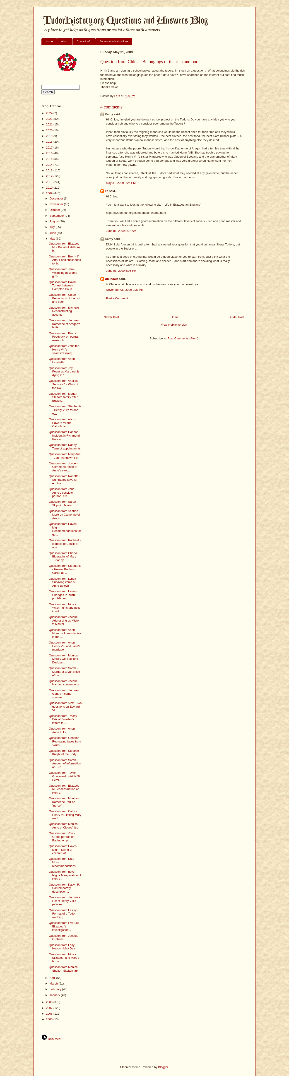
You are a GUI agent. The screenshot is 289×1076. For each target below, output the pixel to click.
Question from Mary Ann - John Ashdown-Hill (64, 455)
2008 (49, 1002)
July (53, 227)
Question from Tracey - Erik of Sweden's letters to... (64, 719)
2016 (49, 153)
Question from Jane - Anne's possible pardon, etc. (62, 492)
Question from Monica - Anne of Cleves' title (64, 825)
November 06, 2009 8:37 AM (125, 289)
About (64, 41)
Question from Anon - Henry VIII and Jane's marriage (64, 646)
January (55, 995)
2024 (49, 113)
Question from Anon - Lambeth (63, 360)
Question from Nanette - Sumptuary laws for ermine (64, 479)
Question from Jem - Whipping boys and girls (63, 272)
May (53, 238)
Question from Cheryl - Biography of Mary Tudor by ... (63, 556)
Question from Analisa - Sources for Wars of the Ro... (64, 384)
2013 (49, 170)
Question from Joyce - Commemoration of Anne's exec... (63, 467)
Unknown (111, 279)
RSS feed (50, 1039)
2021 (49, 124)
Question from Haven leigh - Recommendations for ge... (65, 529)
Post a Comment (117, 298)
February (56, 989)
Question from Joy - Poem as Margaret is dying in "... (64, 371)
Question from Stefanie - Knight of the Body (65, 752)
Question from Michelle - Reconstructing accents (65, 311)
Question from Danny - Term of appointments (64, 446)
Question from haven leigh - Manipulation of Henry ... (65, 875)
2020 (49, 130)
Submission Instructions (113, 41)
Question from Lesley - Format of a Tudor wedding (63, 913)
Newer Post (111, 317)
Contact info (84, 41)
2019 (49, 136)
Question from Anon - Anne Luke (63, 730)
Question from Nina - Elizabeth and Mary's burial (64, 958)
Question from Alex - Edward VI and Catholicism (62, 423)
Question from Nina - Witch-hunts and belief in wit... (65, 608)
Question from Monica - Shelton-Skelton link (64, 968)
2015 (49, 159)
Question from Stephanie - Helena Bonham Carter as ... (65, 569)
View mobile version (174, 324)
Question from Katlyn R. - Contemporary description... (65, 888)
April (53, 978)
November (57, 204)
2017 (49, 147)
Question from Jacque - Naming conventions (64, 682)
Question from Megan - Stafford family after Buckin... (64, 397)
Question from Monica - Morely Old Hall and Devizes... (64, 659)
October (55, 209)
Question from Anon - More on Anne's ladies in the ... (65, 633)
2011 (49, 182)
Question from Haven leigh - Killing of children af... (63, 849)
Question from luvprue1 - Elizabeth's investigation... (65, 926)
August (55, 221)
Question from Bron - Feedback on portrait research (64, 336)
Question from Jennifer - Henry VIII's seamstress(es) (64, 349)
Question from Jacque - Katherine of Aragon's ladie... (64, 324)
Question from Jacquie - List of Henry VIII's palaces (64, 901)
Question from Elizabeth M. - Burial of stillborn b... (64, 247)
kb (106, 191)
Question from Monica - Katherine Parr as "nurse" (64, 802)
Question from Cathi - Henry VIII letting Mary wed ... (65, 814)
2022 (49, 118)
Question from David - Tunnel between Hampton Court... (63, 285)
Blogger (163, 1067)
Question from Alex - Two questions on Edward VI (65, 706)
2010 (49, 187)
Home (49, 41)
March (54, 983)
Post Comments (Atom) (183, 338)
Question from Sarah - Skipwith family (63, 503)
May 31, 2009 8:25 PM (121, 183)
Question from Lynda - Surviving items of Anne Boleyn (63, 582)
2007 (49, 1008)
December (57, 198)
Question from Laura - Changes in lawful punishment (63, 595)
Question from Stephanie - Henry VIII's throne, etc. (65, 410)
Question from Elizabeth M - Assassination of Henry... (64, 789)
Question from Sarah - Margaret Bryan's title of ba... (64, 671)
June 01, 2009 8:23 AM (121, 231)
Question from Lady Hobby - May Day (62, 946)
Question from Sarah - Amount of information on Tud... (65, 763)
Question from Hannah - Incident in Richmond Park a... (64, 435)
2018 (49, 141)
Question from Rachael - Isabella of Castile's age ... (65, 543)
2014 (49, 164)
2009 (49, 193)
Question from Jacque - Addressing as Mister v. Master (64, 620)
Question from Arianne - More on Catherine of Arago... (64, 514)
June (53, 233)
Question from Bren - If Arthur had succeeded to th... (65, 260)
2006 (49, 1013)
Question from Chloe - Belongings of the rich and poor (64, 298)
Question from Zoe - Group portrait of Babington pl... (62, 836)
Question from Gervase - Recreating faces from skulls (65, 741)
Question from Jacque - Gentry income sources (64, 694)
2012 (49, 176)
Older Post (237, 317)
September (57, 215)
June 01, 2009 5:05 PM (121, 270)
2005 (49, 1019)
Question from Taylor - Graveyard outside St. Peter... (65, 776)
